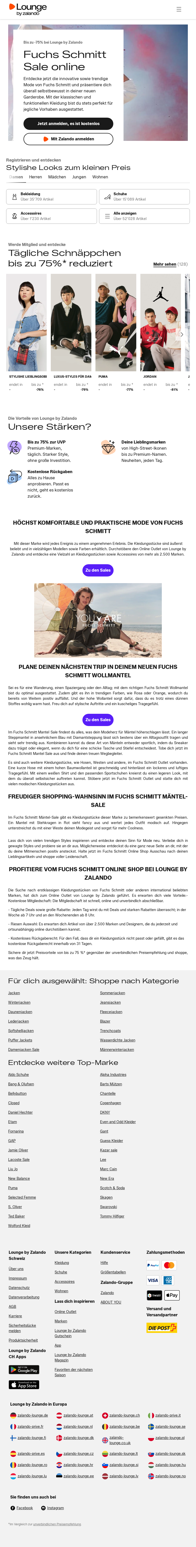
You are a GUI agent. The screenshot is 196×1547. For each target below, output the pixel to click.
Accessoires (65, 1282)
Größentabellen (113, 1272)
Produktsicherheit (23, 1340)
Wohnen (61, 1291)
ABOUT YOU (111, 1302)
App (58, 1345)
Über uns (16, 1269)
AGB (12, 1307)
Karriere (15, 1316)
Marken (61, 1321)
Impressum (18, 1278)
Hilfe (104, 1263)
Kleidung (62, 1263)
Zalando (107, 1293)
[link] (51, 196)
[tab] (16, 177)
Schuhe (61, 1272)
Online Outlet (65, 1312)
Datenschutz (19, 1288)
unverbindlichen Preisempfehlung (57, 1524)
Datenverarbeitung (24, 1297)
